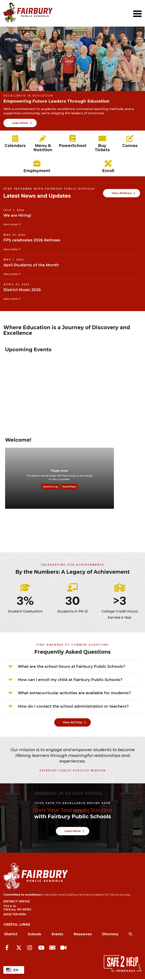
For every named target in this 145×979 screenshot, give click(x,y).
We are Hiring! (17, 215)
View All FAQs (72, 722)
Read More (10, 224)
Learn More (20, 123)
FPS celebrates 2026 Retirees (31, 240)
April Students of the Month (31, 265)
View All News (122, 193)
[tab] (72, 666)
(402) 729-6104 (14, 914)
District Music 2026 (22, 290)
